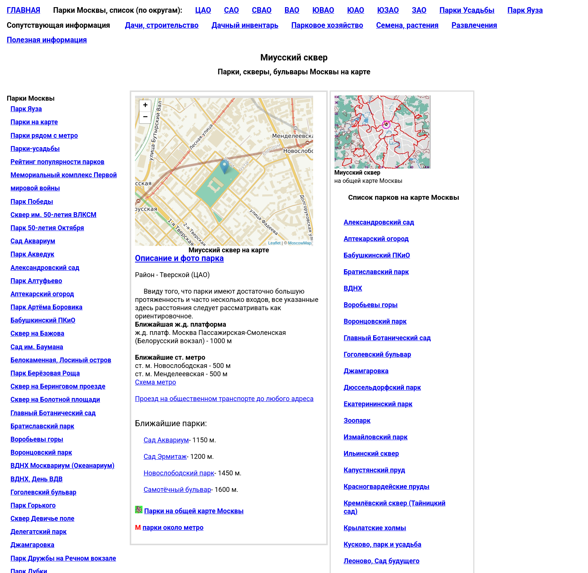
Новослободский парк (179, 473)
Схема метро (155, 382)
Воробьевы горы (36, 439)
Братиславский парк (42, 426)
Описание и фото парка (179, 258)
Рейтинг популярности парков (57, 162)
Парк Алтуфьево (36, 281)
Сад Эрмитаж (165, 456)
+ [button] (145, 106)
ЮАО (355, 10)
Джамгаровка (32, 545)
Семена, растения (407, 25)
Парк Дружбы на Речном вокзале (63, 558)
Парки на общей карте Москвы (194, 511)
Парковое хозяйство (327, 25)
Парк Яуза (525, 10)
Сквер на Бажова (37, 333)
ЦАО (203, 10)
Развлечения (474, 25)
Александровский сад (45, 267)
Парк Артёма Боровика (46, 307)
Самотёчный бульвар (177, 489)
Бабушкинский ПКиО (42, 320)
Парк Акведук (32, 254)
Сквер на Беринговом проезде (57, 386)
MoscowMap (299, 243)
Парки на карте (34, 122)
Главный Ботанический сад (53, 413)
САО (231, 10)
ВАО (292, 10)
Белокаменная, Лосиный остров (60, 360)
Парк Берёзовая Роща (45, 373)
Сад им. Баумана (36, 347)
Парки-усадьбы (35, 148)
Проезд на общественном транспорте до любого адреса (224, 399)
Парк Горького (33, 505)
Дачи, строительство (161, 25)
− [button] (145, 117)
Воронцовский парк (41, 452)
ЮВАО (323, 10)
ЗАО (419, 10)
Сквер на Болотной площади (55, 399)
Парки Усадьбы (467, 10)
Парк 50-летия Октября (47, 228)
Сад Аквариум (32, 241)
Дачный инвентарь (245, 25)
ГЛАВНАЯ (23, 10)
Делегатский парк (38, 531)
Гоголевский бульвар (43, 492)
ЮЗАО (388, 10)
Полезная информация (47, 40)
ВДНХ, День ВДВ (36, 479)
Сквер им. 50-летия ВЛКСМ (53, 215)
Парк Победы (31, 201)
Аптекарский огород (42, 294)
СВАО (262, 10)
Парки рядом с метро (44, 135)
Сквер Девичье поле (42, 518)
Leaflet (274, 243)
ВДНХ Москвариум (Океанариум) (62, 465)
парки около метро (172, 527)
